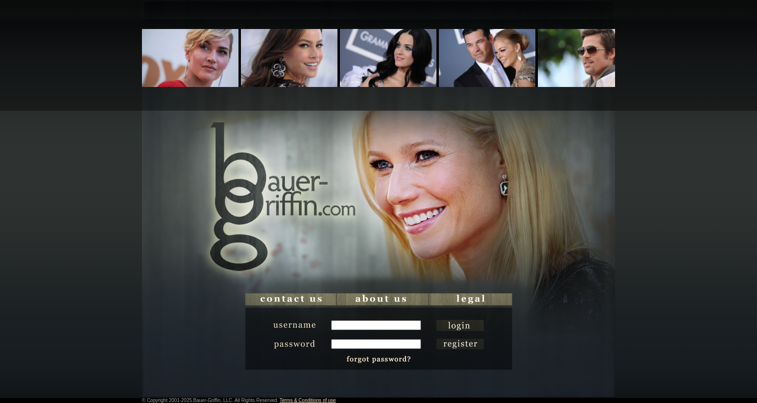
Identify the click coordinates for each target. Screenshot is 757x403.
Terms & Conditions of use (308, 400)
